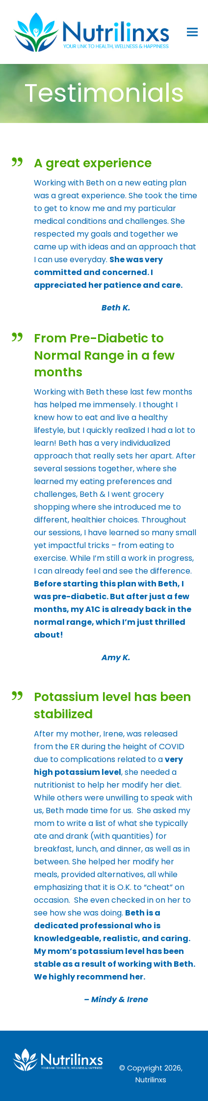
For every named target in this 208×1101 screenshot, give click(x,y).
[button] (192, 32)
